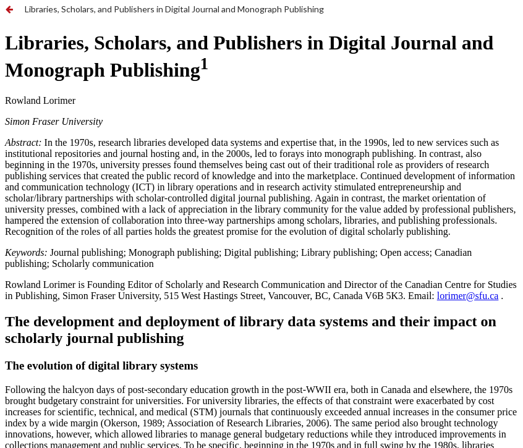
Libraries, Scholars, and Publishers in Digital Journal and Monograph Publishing (174, 9)
